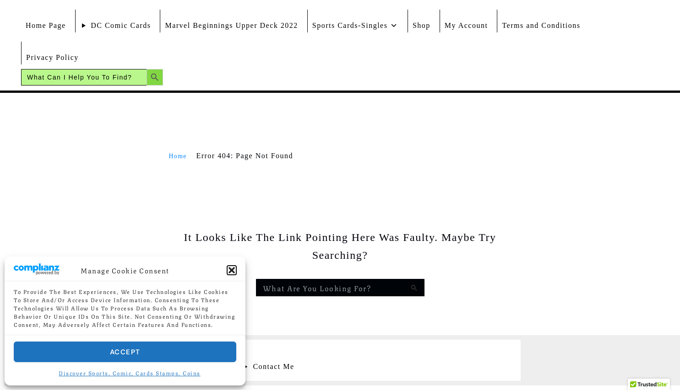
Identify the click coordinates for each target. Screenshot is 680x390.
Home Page (46, 25)
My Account (466, 25)
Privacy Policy (52, 57)
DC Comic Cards (121, 25)
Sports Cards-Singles (355, 23)
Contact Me (273, 366)
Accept (125, 352)
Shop (421, 25)
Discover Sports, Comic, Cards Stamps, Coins (130, 373)
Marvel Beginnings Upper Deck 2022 (231, 25)
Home (179, 156)
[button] (231, 270)
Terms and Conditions (541, 25)
